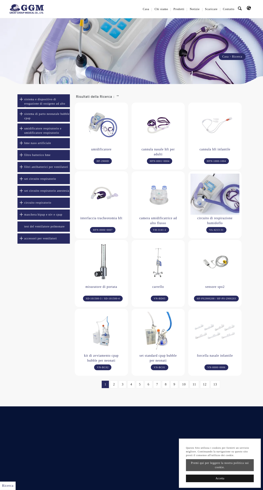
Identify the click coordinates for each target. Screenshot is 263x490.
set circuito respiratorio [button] (40, 178)
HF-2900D (103, 161)
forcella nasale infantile (215, 355)
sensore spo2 (215, 286)
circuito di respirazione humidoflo (215, 220)
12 (205, 384)
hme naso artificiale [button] (37, 143)
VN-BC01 (159, 367)
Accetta (220, 478)
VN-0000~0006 (216, 367)
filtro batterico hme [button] (37, 155)
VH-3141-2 (159, 229)
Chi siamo (161, 9)
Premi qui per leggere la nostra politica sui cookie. (220, 465)
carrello (158, 286)
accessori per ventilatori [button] (40, 238)
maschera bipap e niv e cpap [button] (43, 214)
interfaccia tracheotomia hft (101, 218)
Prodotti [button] (178, 9)
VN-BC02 (102, 367)
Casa (146, 9)
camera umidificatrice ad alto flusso (158, 220)
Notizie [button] (195, 9)
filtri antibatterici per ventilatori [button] (46, 166)
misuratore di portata (101, 286)
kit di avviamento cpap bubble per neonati (101, 358)
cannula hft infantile (215, 149)
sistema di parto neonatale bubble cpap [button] (46, 116)
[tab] (43, 100)
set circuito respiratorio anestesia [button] (46, 190)
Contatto (228, 9)
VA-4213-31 (216, 229)
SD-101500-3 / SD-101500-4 (103, 298)
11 (194, 384)
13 (215, 384)
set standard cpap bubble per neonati (158, 358)
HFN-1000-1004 (216, 161)
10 (184, 384)
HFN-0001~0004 (160, 161)
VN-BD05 (159, 298)
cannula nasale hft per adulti (158, 152)
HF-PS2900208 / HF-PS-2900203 (216, 298)
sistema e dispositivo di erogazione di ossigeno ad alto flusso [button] (44, 102)
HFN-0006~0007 (103, 229)
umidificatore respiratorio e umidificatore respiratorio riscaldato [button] (42, 131)
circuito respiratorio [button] (37, 202)
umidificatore (101, 149)
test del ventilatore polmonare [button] (44, 226)
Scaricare (211, 9)
